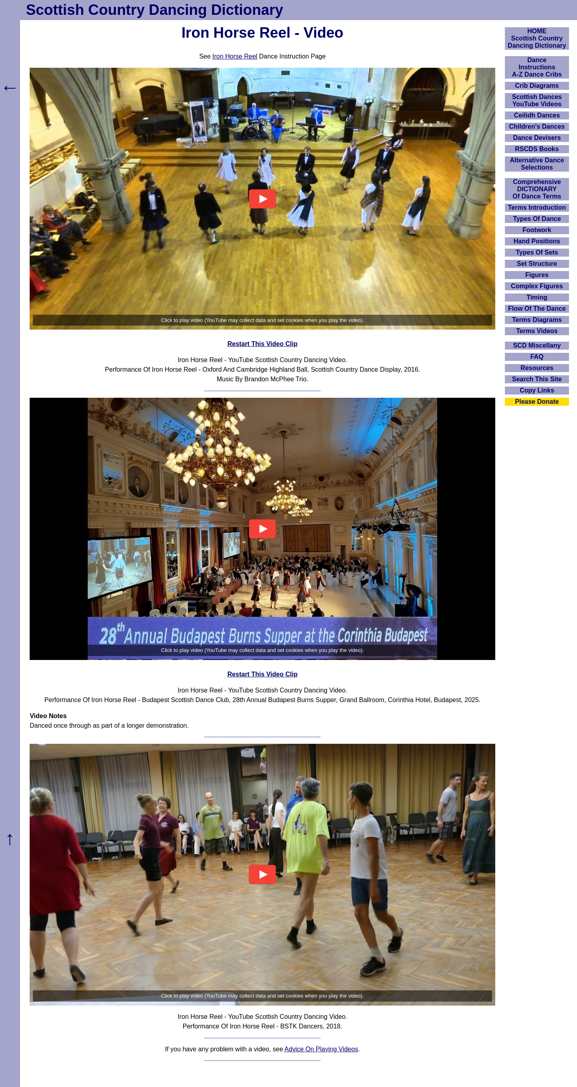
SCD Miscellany (537, 345)
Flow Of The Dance (537, 308)
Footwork (537, 230)
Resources (537, 367)
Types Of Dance (537, 218)
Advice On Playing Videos (321, 1049)
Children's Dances (537, 126)
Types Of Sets (537, 252)
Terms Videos (536, 331)
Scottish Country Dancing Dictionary (154, 10)
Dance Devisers (537, 137)
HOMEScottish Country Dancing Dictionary (537, 38)
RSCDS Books (537, 149)
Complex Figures (537, 286)
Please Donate (537, 401)
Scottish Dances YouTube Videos (537, 100)
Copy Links (537, 390)
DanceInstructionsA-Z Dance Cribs (537, 67)
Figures (537, 274)
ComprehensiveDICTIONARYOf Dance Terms (536, 189)
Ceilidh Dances (537, 115)
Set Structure (537, 263)
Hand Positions (537, 241)
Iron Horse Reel (234, 56)
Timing (537, 297)
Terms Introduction (537, 207)
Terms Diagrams (537, 319)
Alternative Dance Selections (537, 164)
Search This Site (537, 379)
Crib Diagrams (537, 85)
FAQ (537, 356)
